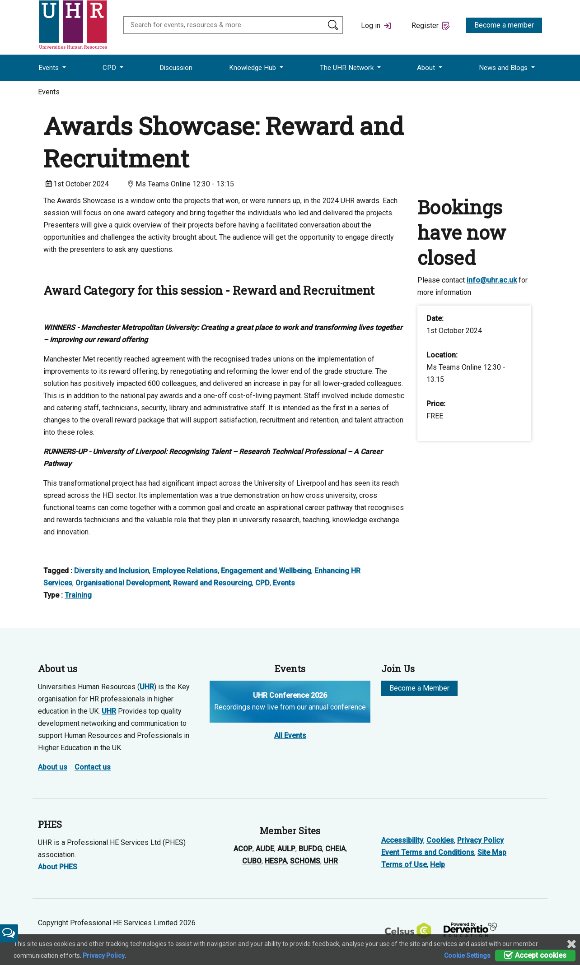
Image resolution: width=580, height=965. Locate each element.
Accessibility (402, 840)
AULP (286, 848)
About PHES (57, 867)
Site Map (491, 852)
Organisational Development (122, 583)
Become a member (504, 25)
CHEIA (335, 848)
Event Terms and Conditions (427, 852)
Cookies (440, 840)
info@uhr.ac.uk (492, 280)
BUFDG (310, 848)
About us (52, 767)
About (427, 68)
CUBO (252, 861)
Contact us (93, 767)
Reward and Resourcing (212, 583)
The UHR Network (347, 68)
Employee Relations (185, 570)
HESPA (276, 861)
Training (78, 595)
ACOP (243, 848)
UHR (147, 686)
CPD (110, 68)
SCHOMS (305, 861)
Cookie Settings (467, 955)
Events (49, 68)
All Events (290, 735)
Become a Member (419, 688)
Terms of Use (404, 864)
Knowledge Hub (253, 68)
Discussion (175, 68)
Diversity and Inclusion (111, 570)
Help (437, 864)
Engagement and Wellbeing (266, 570)
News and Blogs (504, 68)
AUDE (265, 848)
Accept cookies (535, 955)
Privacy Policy (480, 840)
